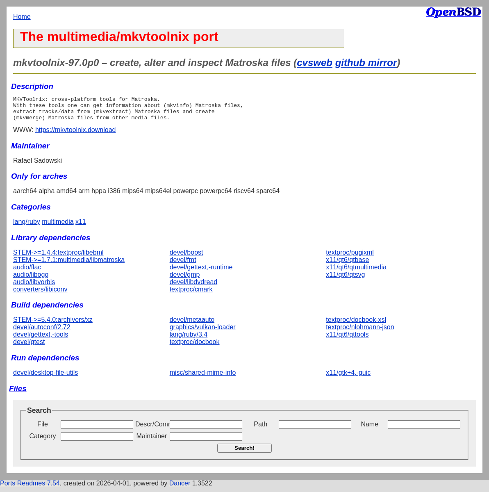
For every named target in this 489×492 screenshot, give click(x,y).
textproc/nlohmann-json (360, 331)
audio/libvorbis (34, 286)
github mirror (366, 62)
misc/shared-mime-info (203, 377)
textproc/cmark (191, 294)
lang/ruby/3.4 (189, 339)
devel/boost (186, 257)
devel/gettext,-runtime (201, 272)
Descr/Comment (151, 429)
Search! (244, 453)
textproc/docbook (195, 346)
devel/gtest (29, 346)
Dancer (180, 488)
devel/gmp (185, 279)
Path (260, 429)
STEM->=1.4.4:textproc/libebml (58, 257)
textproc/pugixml (350, 257)
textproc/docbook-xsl (356, 324)
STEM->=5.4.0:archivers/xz (53, 324)
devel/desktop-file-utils (45, 377)
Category (43, 440)
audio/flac (27, 272)
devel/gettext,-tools (40, 339)
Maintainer (151, 440)
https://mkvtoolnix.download (75, 134)
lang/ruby (26, 226)
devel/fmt (183, 264)
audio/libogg (30, 279)
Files (18, 393)
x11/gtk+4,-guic (348, 377)
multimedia (57, 226)
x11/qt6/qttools (347, 339)
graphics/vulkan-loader (203, 331)
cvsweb (314, 62)
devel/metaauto (192, 324)
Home (22, 16)
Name (369, 429)
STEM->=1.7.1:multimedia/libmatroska (69, 264)
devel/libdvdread (194, 286)
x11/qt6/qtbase (347, 264)
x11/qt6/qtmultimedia (356, 272)
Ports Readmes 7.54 (30, 488)
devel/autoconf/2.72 (42, 331)
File (42, 429)
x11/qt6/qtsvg (345, 279)
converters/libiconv (40, 294)
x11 (80, 226)
